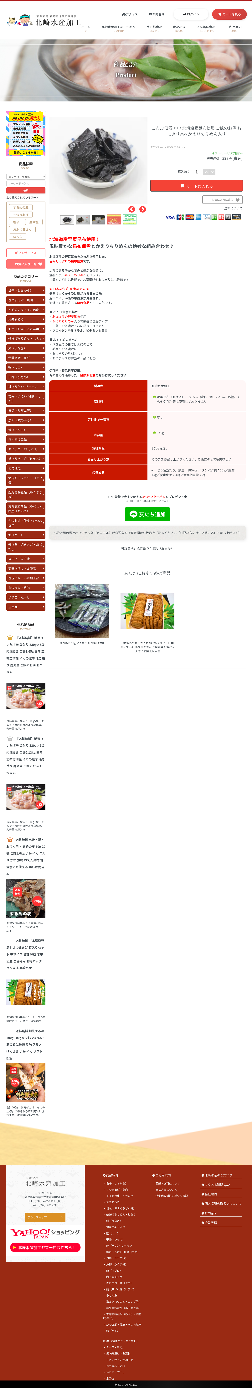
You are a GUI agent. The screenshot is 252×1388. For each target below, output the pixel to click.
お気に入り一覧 (28, 264)
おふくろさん (22, 229)
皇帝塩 (34, 222)
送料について (233, 208)
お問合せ (158, 14)
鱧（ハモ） (16, 534)
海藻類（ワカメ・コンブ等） (25, 480)
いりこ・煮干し (19, 597)
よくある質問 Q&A (217, 1184)
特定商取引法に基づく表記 (172, 1195)
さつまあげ (20, 214)
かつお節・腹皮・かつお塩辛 (25, 522)
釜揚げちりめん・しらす (25, 338)
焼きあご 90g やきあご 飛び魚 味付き (82, 643)
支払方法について (166, 1189)
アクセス (132, 14)
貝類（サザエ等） (20, 410)
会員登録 (211, 1222)
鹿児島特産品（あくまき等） (25, 494)
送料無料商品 (206, 28)
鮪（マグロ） (17, 429)
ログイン (193, 14)
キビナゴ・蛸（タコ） (23, 449)
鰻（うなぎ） (17, 348)
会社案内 (211, 1193)
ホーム (85, 28)
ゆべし (17, 236)
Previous (130, 208)
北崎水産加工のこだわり (119, 28)
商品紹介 (179, 28)
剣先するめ (16, 319)
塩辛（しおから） (20, 290)
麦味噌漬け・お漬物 (22, 568)
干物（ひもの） (19, 377)
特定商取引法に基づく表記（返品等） (147, 548)
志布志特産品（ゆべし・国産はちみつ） (25, 508)
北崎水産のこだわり (218, 1174)
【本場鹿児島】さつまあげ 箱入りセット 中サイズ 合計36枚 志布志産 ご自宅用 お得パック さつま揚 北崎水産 (147, 647)
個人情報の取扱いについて (223, 1202)
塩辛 (16, 222)
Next (141, 208)
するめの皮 (20, 207)
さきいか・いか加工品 (23, 578)
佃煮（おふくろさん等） (25, 328)
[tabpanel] (98, 160)
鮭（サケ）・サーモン (23, 386)
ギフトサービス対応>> (227, 153)
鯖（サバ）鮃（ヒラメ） (25, 458)
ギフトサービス (26, 252)
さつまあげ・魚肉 (20, 300)
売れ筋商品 (154, 28)
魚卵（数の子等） (20, 420)
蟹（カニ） (16, 367)
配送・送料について (168, 1183)
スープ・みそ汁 (19, 558)
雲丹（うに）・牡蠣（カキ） (24, 398)
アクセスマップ (37, 1217)
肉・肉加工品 (17, 439)
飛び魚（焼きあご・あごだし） (25, 546)
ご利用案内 (234, 28)
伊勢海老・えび (19, 357)
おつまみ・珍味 (19, 587)
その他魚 (14, 468)
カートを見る (232, 14)
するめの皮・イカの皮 (23, 309)
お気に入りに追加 (227, 201)
